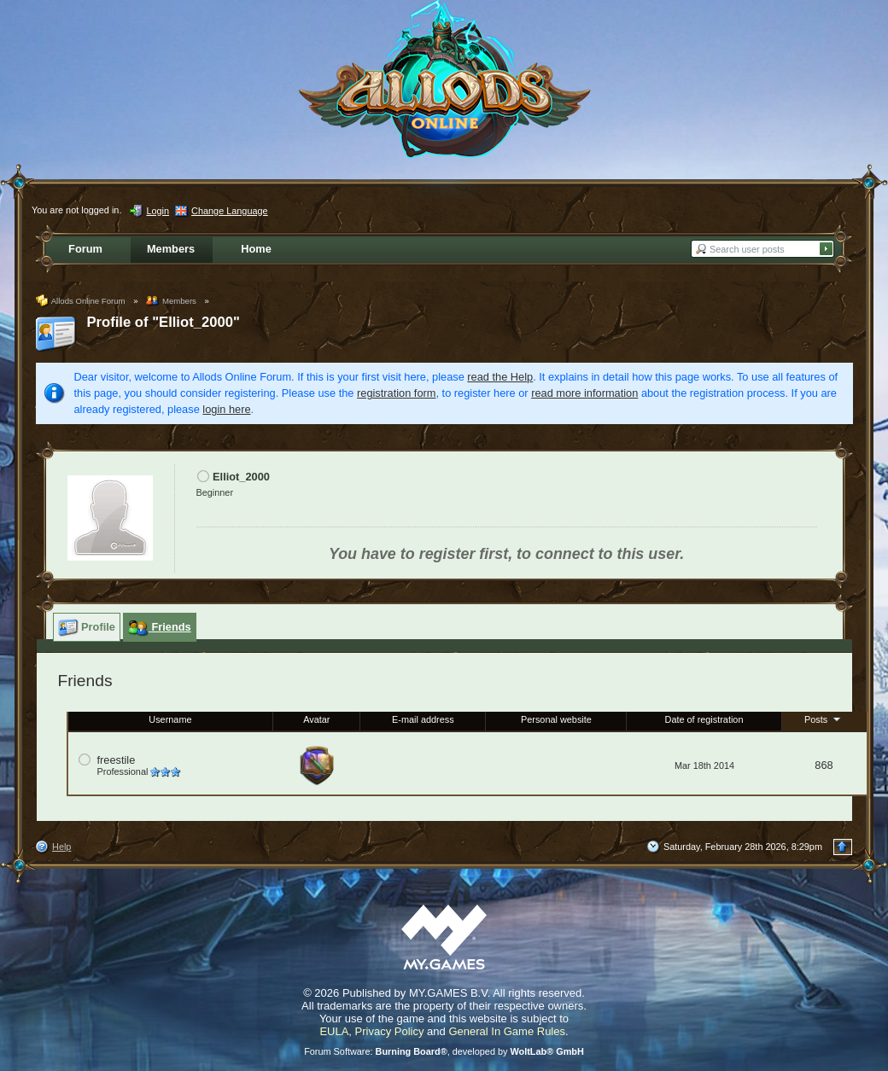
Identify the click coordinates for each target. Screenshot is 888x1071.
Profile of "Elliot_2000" (163, 322)
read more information (584, 393)
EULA (333, 1031)
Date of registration (704, 719)
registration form (396, 393)
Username (170, 719)
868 (823, 765)
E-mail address (423, 719)
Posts (824, 718)
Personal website (556, 719)
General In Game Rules (506, 1031)
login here (226, 409)
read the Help (500, 376)
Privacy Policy (389, 1031)
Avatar (316, 719)
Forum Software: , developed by (444, 1051)
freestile (116, 760)
